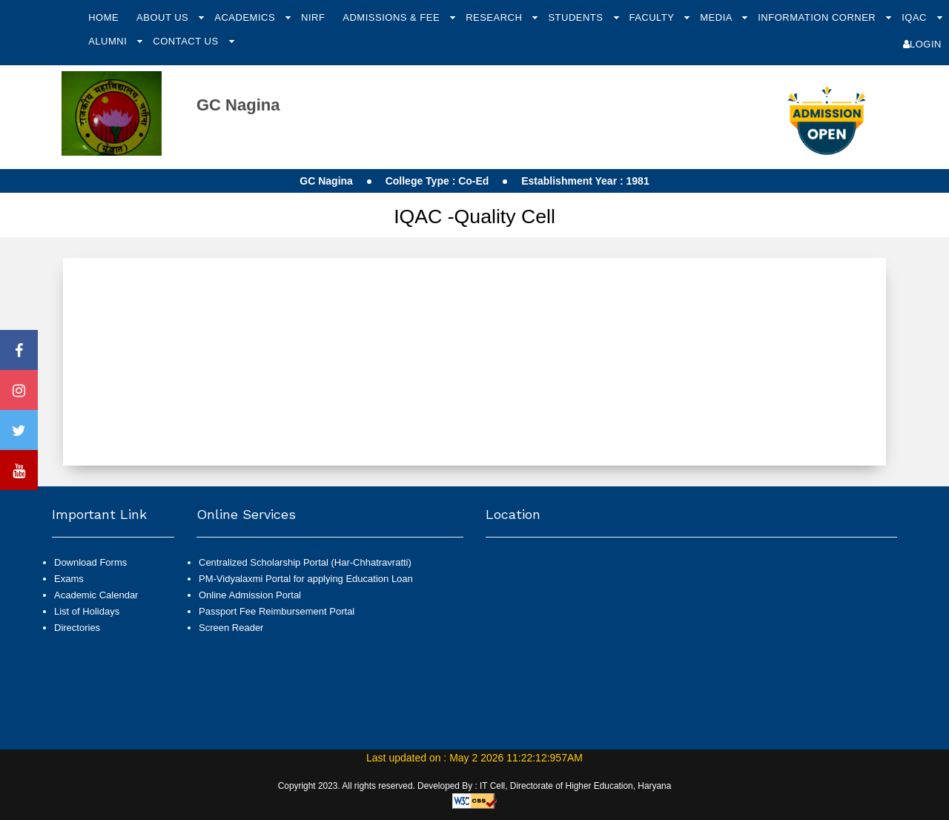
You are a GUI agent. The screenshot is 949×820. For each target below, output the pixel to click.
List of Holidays (86, 611)
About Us (163, 17)
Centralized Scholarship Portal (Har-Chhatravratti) (305, 562)
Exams (69, 578)
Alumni (109, 41)
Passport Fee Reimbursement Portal (276, 611)
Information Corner (818, 17)
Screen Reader (231, 627)
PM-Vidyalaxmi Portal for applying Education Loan (306, 578)
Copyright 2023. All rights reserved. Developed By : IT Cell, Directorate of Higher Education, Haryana (475, 786)
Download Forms (90, 562)
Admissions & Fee (393, 17)
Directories (77, 627)
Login (922, 44)
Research (495, 17)
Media (717, 17)
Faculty (653, 17)
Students (577, 17)
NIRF (313, 17)
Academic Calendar (96, 595)
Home (103, 17)
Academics (246, 17)
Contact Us (187, 41)
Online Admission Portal (250, 595)
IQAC (916, 17)
